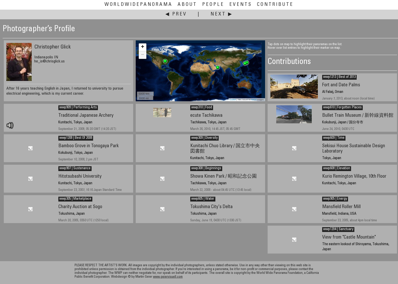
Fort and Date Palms (341, 85)
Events (240, 4)
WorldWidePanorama (138, 4)
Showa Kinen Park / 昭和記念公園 (223, 176)
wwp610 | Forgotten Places (342, 107)
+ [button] (142, 47)
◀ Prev (176, 14)
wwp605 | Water (202, 199)
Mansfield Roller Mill (341, 207)
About (187, 4)
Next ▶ (222, 14)
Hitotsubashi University (79, 176)
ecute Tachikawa (206, 115)
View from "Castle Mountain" (349, 237)
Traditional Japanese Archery (85, 115)
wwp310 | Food (201, 107)
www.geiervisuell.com (168, 277)
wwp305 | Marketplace (75, 199)
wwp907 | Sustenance (75, 168)
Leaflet (233, 99)
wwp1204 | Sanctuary (338, 229)
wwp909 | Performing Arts (78, 107)
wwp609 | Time (333, 138)
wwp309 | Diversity (204, 138)
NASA (253, 99)
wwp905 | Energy (335, 199)
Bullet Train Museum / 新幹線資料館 (357, 115)
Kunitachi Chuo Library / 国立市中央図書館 (225, 149)
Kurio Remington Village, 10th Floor (354, 176)
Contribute (275, 4)
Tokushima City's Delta (211, 207)
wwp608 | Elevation (336, 168)
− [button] (142, 55)
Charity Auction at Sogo (80, 207)
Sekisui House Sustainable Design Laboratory (353, 149)
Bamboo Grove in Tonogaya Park (88, 146)
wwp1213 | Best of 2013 (339, 77)
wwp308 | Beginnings (206, 168)
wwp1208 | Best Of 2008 (75, 138)
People (213, 4)
